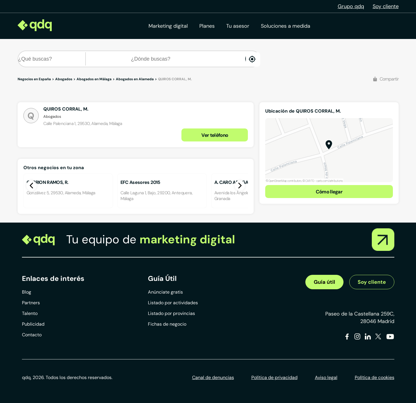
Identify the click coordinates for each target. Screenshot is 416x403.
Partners (31, 303)
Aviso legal (326, 377)
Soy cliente (386, 6)
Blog (26, 292)
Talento (30, 313)
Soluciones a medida (285, 26)
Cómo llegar (329, 192)
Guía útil (324, 282)
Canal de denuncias (213, 377)
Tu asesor (237, 26)
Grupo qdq (351, 6)
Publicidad (33, 324)
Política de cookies (374, 377)
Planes (207, 26)
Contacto (32, 335)
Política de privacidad (274, 377)
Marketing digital (168, 26)
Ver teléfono (214, 135)
